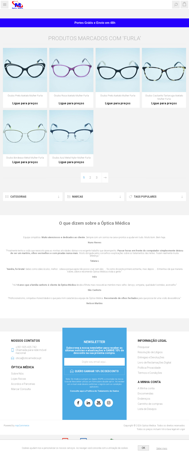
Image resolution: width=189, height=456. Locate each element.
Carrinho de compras (150, 403)
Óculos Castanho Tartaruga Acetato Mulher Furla (164, 97)
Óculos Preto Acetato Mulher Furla (25, 95)
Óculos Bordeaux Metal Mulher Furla (25, 157)
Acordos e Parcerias (23, 383)
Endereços (144, 398)
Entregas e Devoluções (151, 357)
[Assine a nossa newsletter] (94, 362)
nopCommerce (22, 425)
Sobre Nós (17, 373)
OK (143, 447)
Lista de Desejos (147, 409)
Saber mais (161, 448)
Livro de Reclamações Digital (154, 362)
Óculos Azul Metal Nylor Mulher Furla (71, 157)
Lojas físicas (18, 378)
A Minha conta (146, 388)
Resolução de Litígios (150, 352)
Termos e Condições (150, 372)
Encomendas (145, 393)
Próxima (105, 178)
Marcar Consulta (21, 389)
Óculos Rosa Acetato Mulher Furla (71, 95)
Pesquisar (144, 347)
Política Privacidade (149, 367)
